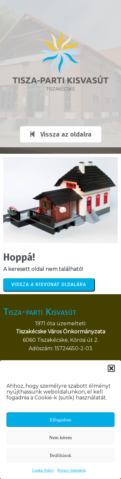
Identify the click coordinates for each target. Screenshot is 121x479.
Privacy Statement (71, 470)
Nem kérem (60, 437)
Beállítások (61, 455)
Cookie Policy (43, 470)
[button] (111, 368)
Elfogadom (60, 419)
